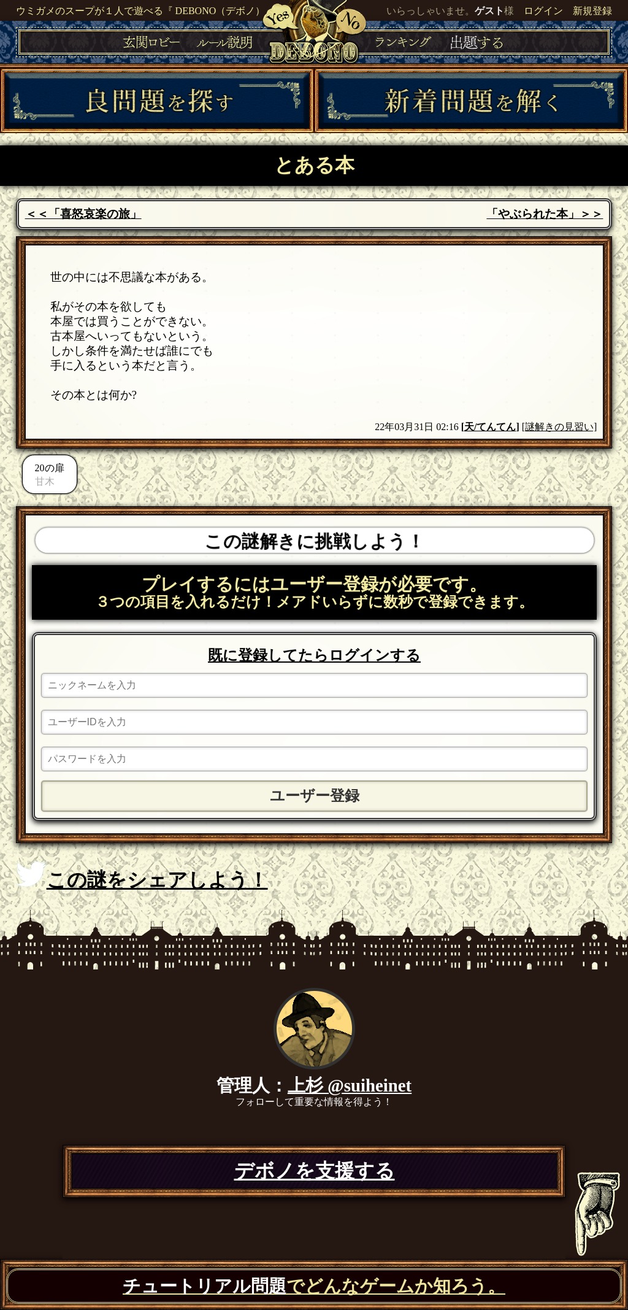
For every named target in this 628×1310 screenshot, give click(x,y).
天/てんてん (490, 427)
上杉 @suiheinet (350, 1085)
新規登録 (592, 11)
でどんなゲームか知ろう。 (314, 1286)
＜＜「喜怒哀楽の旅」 (83, 213)
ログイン (543, 11)
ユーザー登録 (314, 796)
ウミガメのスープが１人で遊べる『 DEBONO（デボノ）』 (145, 11)
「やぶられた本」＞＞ (544, 213)
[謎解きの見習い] (559, 427)
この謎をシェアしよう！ (142, 876)
